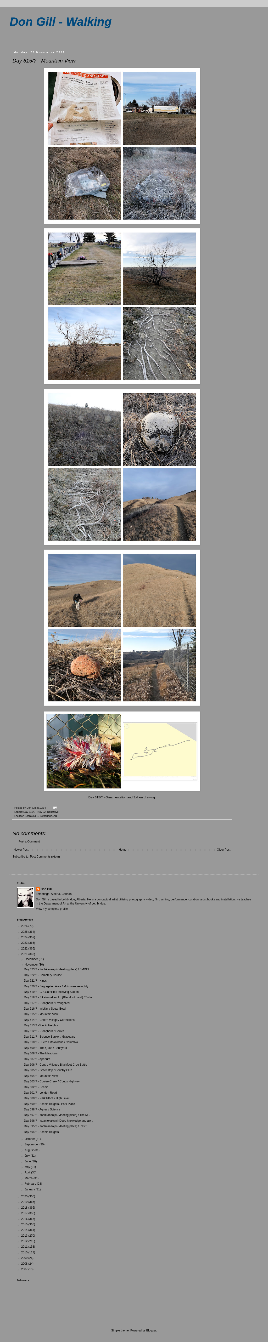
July (28, 1155)
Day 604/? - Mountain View (41, 1076)
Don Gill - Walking (61, 21)
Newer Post (21, 849)
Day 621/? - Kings (35, 980)
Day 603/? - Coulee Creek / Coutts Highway (52, 1081)
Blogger (151, 1330)
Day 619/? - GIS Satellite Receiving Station (51, 992)
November (32, 964)
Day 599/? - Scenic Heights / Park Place (49, 1104)
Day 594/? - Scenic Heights (41, 1132)
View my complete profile (52, 908)
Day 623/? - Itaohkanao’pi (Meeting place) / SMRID (56, 969)
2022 (24, 948)
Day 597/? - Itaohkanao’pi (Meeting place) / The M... (57, 1115)
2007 (24, 1269)
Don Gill (46, 889)
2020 (24, 1196)
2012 (24, 1241)
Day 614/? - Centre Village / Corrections (49, 1020)
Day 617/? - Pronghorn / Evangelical (47, 1003)
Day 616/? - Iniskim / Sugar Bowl (45, 1008)
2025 (24, 931)
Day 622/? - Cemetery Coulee (43, 975)
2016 (24, 1219)
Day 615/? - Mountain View (41, 1014)
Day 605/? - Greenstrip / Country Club (48, 1070)
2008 (24, 1263)
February (31, 1183)
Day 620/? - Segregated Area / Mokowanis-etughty (56, 986)
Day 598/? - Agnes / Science (42, 1109)
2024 (24, 937)
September (32, 1144)
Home (123, 849)
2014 (24, 1230)
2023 (24, 942)
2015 (24, 1224)
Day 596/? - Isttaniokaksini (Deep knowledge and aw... (58, 1120)
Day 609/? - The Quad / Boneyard (45, 1048)
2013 (24, 1235)
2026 (24, 926)
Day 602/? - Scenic (36, 1087)
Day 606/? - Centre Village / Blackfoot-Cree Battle (55, 1064)
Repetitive (53, 811)
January (30, 1189)
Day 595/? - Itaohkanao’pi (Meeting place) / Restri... (56, 1126)
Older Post (223, 849)
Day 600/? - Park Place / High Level (46, 1098)
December (32, 959)
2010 (24, 1252)
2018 (24, 1207)
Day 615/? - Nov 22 (34, 811)
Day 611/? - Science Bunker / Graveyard (49, 1036)
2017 (24, 1213)
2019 (24, 1202)
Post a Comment (29, 841)
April (28, 1172)
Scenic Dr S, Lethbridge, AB (41, 815)
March (29, 1178)
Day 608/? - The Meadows (41, 1053)
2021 (24, 954)
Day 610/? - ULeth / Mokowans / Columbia (51, 1042)
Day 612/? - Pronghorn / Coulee (44, 1031)
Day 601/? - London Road (40, 1092)
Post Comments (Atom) (45, 856)
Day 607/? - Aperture (37, 1059)
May (28, 1167)
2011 (24, 1246)
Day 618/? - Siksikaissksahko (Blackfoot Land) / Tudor (58, 997)
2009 (24, 1258)
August (29, 1150)
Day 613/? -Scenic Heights (41, 1025)
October (30, 1139)
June (28, 1161)
